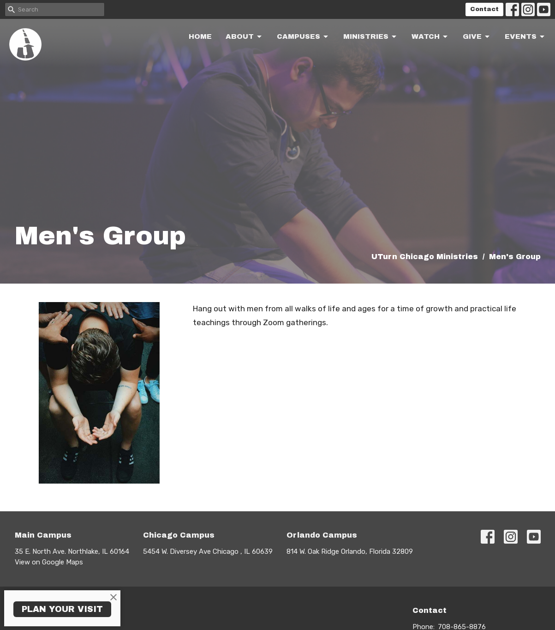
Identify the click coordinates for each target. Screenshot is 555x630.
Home (200, 36)
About (244, 37)
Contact (484, 9)
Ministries (370, 37)
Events (525, 37)
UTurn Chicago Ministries (424, 256)
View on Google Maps (49, 562)
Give (477, 37)
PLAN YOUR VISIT (62, 609)
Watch (430, 37)
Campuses (303, 37)
